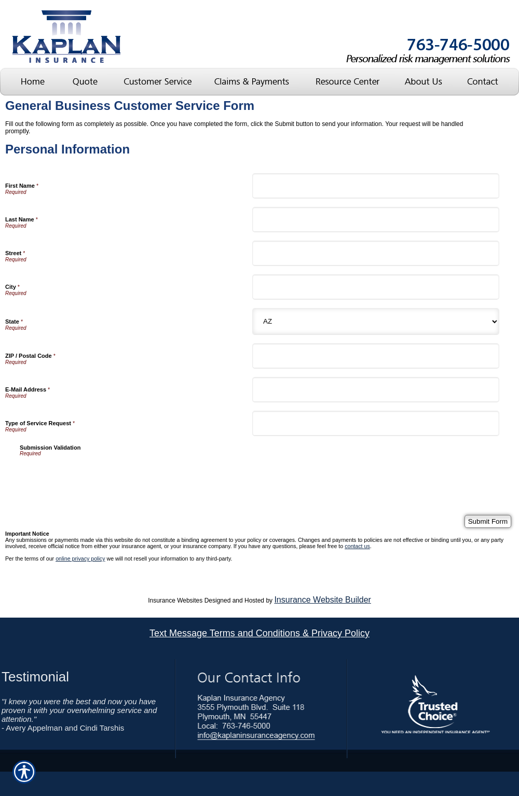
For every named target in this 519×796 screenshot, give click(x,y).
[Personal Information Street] (375, 253)
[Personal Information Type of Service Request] (375, 423)
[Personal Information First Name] (375, 186)
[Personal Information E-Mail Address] (375, 389)
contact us (357, 546)
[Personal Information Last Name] (375, 219)
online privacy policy (80, 558)
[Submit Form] (488, 521)
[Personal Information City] (375, 287)
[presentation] (98, 476)
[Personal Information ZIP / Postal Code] (375, 356)
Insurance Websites (175, 600)
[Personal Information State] (375, 321)
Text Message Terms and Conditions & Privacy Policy (259, 633)
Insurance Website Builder (322, 599)
